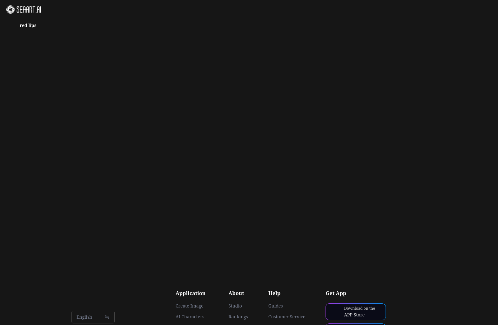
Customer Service (286, 316)
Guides (275, 305)
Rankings (238, 316)
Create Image (190, 305)
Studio (235, 305)
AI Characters (190, 316)
